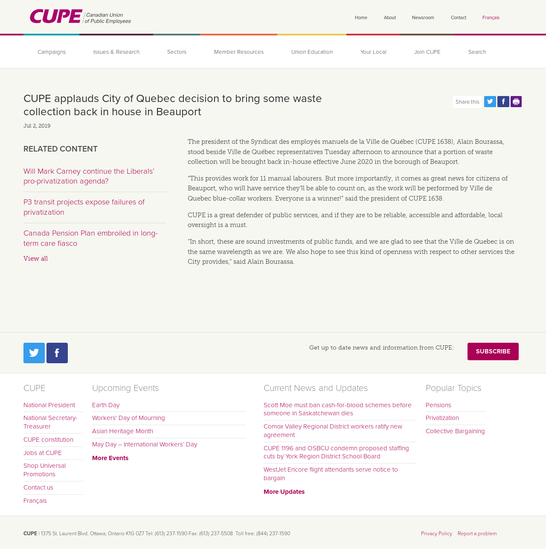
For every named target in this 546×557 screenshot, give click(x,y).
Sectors (176, 52)
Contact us (38, 487)
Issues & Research (116, 52)
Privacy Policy (436, 534)
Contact (458, 17)
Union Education (312, 52)
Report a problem (477, 534)
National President (49, 405)
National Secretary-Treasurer (50, 422)
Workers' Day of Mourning (128, 418)
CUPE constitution (48, 439)
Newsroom (423, 17)
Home (361, 17)
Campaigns (52, 52)
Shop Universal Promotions (44, 470)
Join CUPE (427, 52)
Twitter (34, 353)
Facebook (57, 353)
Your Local (373, 52)
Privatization (442, 418)
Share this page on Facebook (503, 101)
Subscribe (493, 351)
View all (35, 258)
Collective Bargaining (455, 431)
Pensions (438, 405)
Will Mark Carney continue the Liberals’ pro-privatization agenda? (88, 176)
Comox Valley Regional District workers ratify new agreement (333, 431)
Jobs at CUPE (42, 453)
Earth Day (105, 405)
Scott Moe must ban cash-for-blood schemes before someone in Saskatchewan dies (338, 409)
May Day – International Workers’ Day (144, 444)
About (390, 17)
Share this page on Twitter (490, 101)
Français (491, 17)
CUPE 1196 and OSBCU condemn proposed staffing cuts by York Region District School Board (336, 452)
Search (477, 52)
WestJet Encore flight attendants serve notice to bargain (331, 474)
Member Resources (239, 52)
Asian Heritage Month (122, 431)
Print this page (517, 101)
